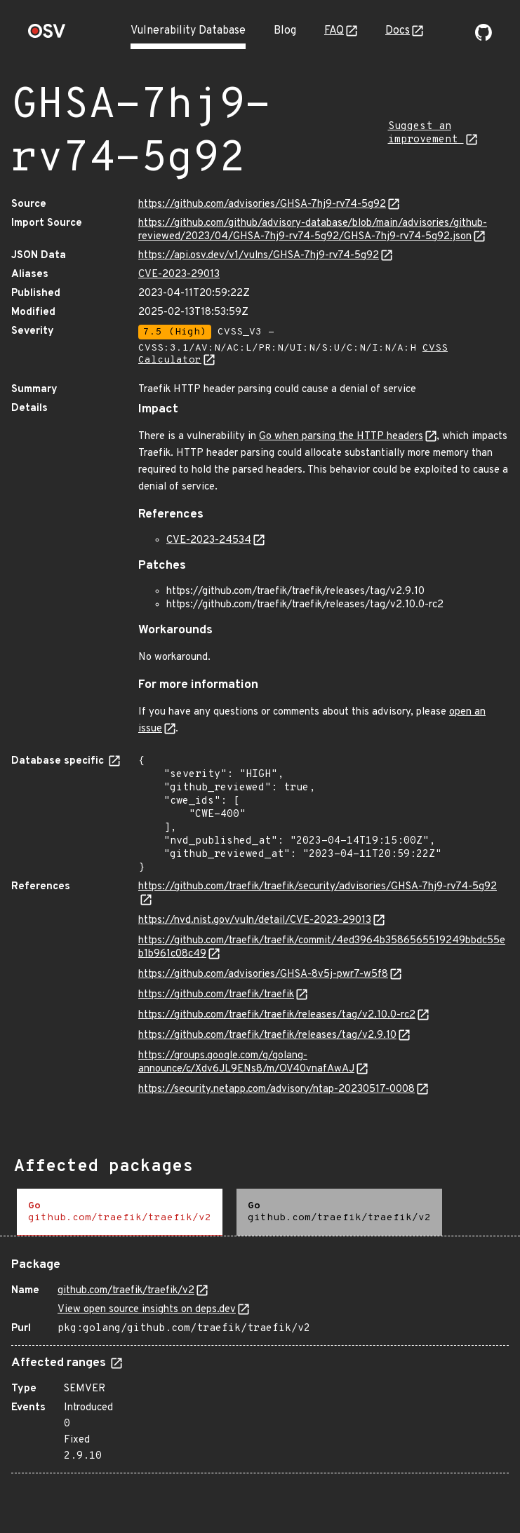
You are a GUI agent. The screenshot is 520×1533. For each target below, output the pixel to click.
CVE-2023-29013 (179, 274)
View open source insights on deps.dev (147, 1309)
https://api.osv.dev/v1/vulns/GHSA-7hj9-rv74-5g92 (258, 255)
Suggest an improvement (426, 133)
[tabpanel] (260, 1360)
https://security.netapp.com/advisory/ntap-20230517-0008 (276, 1089)
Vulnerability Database (188, 31)
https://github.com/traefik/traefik (216, 994)
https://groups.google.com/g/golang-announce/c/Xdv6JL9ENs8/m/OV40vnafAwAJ (246, 1062)
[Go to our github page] (483, 38)
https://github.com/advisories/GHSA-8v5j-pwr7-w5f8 (263, 974)
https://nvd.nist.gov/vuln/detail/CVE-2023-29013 (254, 920)
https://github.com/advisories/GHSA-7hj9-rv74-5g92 (262, 204)
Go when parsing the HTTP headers (341, 436)
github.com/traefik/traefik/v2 (126, 1290)
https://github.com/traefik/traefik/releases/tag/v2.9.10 (267, 1035)
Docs (397, 31)
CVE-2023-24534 (208, 540)
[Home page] (47, 35)
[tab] (119, 1212)
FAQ (334, 31)
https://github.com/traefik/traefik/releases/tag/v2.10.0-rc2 (276, 1015)
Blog (285, 31)
